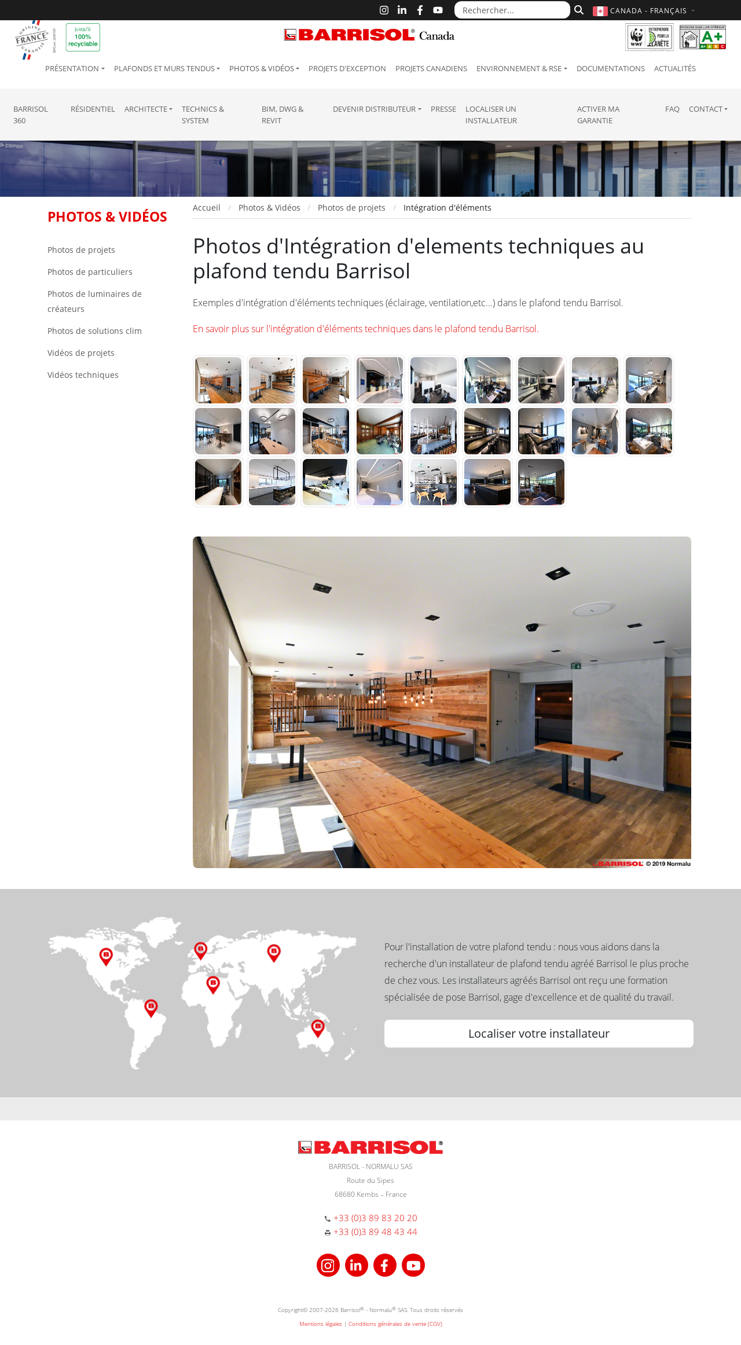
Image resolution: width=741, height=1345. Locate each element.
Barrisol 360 (30, 115)
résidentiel (93, 109)
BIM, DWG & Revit (282, 115)
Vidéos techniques (83, 374)
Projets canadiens (431, 68)
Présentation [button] (72, 68)
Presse (443, 109)
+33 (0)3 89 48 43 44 (375, 1231)
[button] (645, 11)
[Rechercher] (577, 8)
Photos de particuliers (90, 271)
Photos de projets (81, 249)
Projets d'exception (347, 68)
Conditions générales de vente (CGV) (395, 1324)
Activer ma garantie (598, 115)
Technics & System (203, 115)
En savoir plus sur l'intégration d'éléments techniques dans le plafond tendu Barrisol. (366, 328)
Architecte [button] (145, 109)
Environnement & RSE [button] (519, 68)
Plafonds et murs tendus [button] (164, 68)
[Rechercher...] (512, 10)
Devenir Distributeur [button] (374, 109)
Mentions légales (320, 1324)
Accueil (207, 207)
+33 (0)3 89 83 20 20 (375, 1217)
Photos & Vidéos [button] (261, 68)
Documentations (611, 68)
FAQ (672, 109)
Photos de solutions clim (94, 330)
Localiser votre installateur (539, 1033)
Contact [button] (705, 109)
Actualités (675, 68)
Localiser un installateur (491, 115)
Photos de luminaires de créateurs (94, 301)
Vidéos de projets (81, 352)
